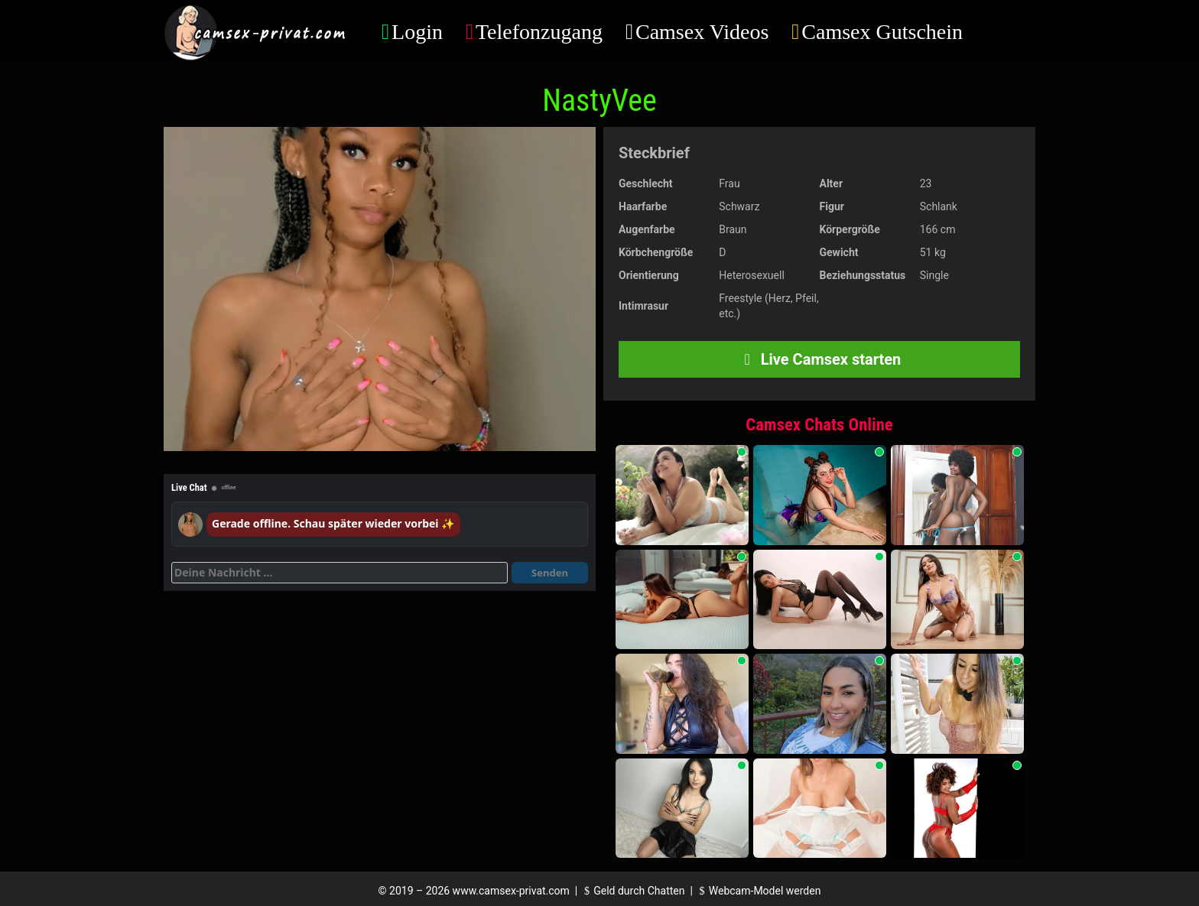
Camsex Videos (701, 32)
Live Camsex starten (820, 359)
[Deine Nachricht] (339, 572)
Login (417, 32)
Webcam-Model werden (757, 891)
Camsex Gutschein (882, 32)
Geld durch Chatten (632, 891)
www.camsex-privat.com (511, 891)
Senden (549, 573)
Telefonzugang (539, 32)
